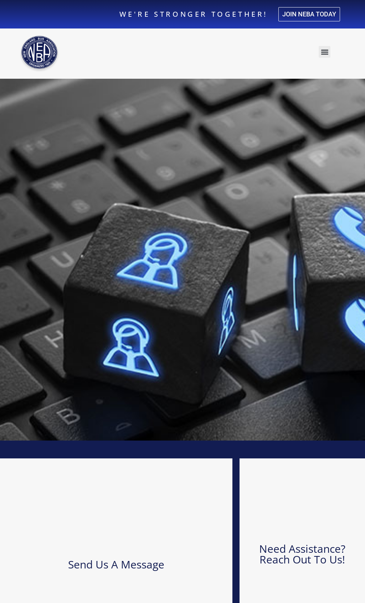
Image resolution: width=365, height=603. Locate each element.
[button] (324, 52)
